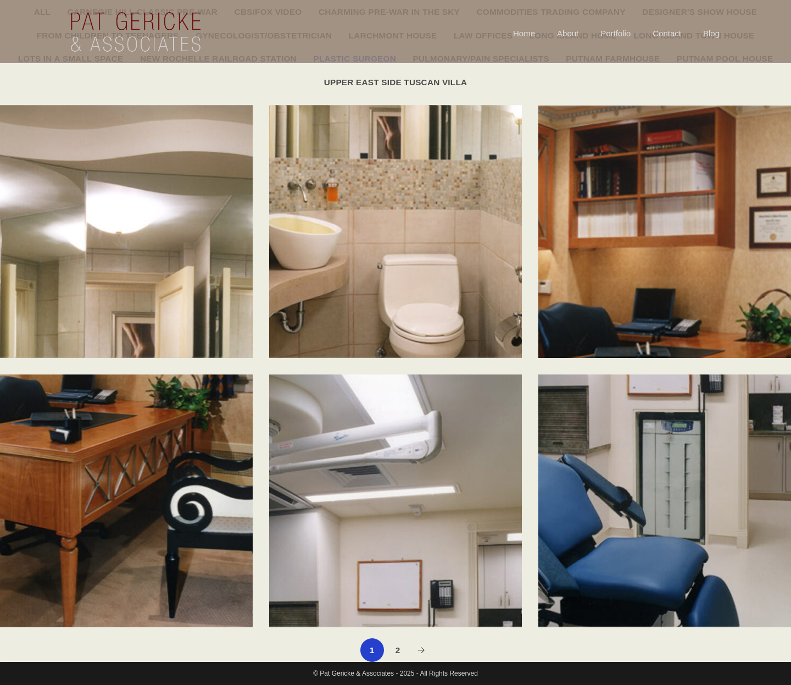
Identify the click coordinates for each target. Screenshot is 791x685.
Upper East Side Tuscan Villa (395, 82)
